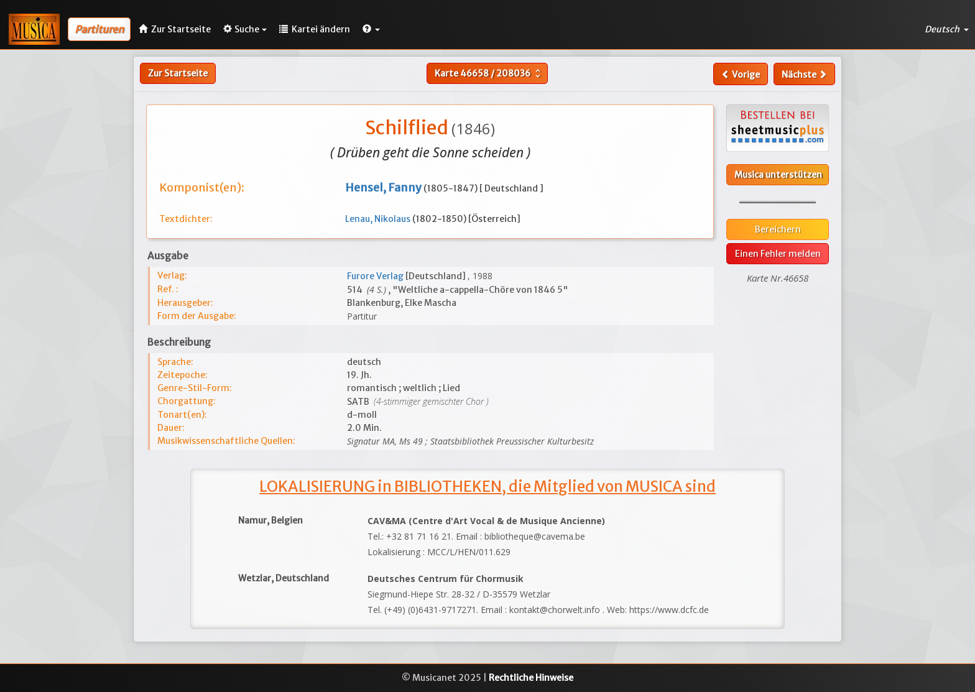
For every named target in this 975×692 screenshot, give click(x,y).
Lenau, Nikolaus (378, 218)
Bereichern (778, 229)
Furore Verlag (376, 276)
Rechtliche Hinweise (531, 677)
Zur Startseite (178, 73)
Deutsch (947, 29)
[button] (371, 29)
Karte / (489, 73)
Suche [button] (245, 29)
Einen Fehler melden (778, 253)
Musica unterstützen (778, 174)
